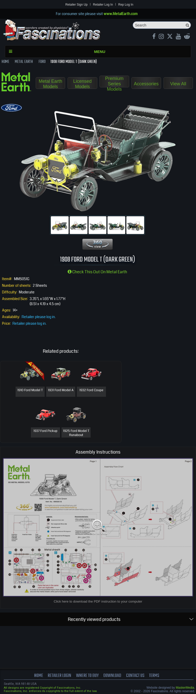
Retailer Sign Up (76, 4)
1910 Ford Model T (30, 390)
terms (154, 675)
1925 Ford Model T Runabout (76, 433)
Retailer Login (59, 675)
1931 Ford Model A (61, 390)
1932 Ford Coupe (91, 390)
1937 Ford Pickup (45, 431)
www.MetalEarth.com (121, 13)
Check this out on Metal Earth (97, 272)
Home (38, 675)
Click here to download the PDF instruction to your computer (98, 601)
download (112, 675)
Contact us (135, 675)
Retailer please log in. (39, 316)
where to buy (87, 675)
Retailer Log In (103, 4)
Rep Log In (125, 4)
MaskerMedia (185, 687)
